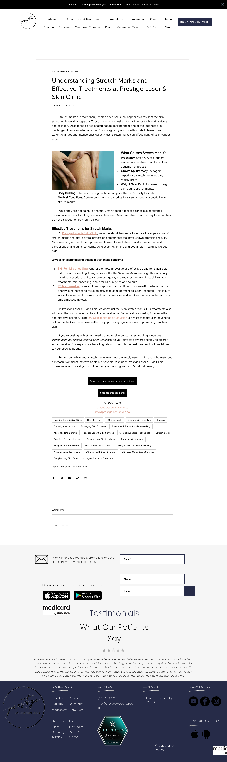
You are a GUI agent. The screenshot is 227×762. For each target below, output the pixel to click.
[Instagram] (216, 701)
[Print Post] (85, 477)
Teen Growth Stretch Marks (99, 445)
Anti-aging (65, 466)
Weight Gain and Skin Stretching (134, 445)
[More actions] (171, 71)
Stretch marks (163, 432)
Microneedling (80, 466)
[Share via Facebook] (53, 477)
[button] (51, 19)
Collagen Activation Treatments (99, 458)
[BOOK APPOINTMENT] (195, 22)
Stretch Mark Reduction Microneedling (131, 426)
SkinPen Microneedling (139, 420)
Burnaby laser (94, 420)
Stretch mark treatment (132, 439)
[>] (190, 591)
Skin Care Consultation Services (138, 452)
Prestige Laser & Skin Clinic (68, 420)
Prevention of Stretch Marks (101, 439)
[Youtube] (193, 701)
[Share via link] (77, 477)
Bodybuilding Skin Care (66, 458)
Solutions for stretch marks (67, 439)
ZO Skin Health (114, 420)
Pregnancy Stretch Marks (66, 445)
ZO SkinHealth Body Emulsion (101, 452)
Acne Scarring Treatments (67, 452)
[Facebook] (205, 701)
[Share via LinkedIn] (69, 477)
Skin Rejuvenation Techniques (134, 432)
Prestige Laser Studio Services (98, 432)
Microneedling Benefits (65, 432)
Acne (55, 466)
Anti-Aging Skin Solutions (93, 426)
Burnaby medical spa (64, 426)
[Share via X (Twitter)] (61, 477)
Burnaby (160, 420)
